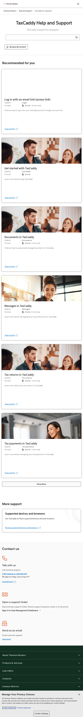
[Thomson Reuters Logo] (11, 4)
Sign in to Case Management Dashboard (21, 610)
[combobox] (43, 37)
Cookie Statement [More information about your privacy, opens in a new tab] (9, 708)
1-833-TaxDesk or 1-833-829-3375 (14, 574)
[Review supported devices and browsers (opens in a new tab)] (23, 527)
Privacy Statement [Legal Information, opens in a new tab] (23, 708)
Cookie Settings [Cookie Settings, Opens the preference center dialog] (41, 714)
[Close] (79, 694)
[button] (76, 37)
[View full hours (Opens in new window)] (9, 581)
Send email (6, 639)
